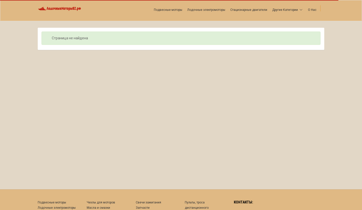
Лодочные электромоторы (206, 10)
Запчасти (143, 207)
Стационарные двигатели (248, 10)
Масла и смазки (98, 207)
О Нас (312, 10)
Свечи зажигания (148, 202)
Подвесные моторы (168, 10)
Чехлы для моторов (101, 202)
